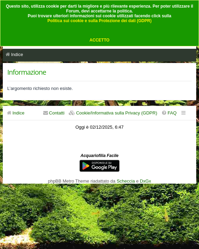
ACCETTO (99, 40)
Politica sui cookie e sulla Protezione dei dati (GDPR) (99, 20)
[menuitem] (169, 113)
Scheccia (126, 181)
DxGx (145, 181)
